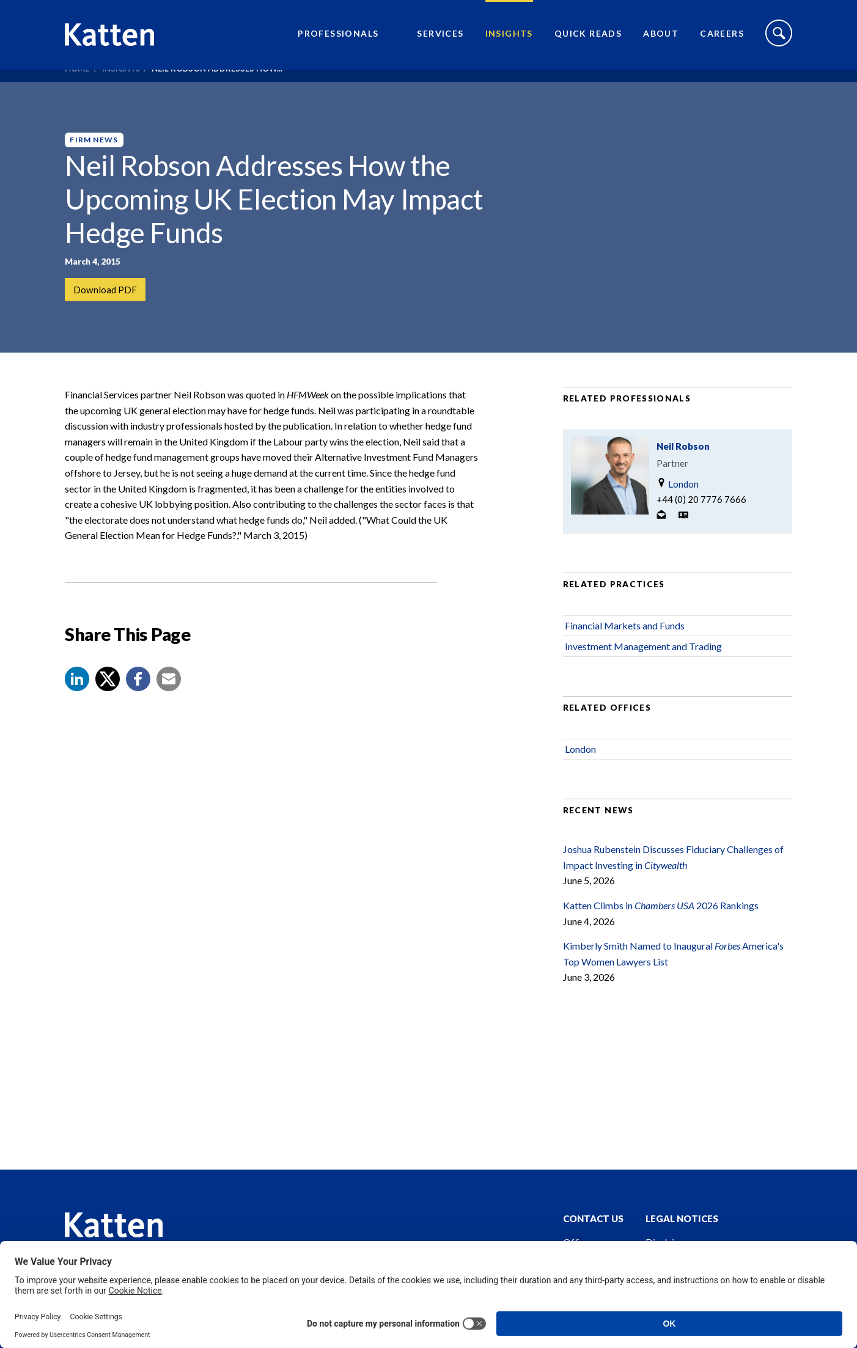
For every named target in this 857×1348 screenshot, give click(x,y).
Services (440, 40)
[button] (77, 705)
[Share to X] (107, 705)
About (661, 40)
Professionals (338, 40)
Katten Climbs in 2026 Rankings (661, 931)
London (678, 510)
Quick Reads (588, 40)
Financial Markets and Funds (625, 652)
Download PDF (106, 290)
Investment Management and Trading (643, 672)
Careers (722, 40)
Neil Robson (683, 472)
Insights (509, 40)
